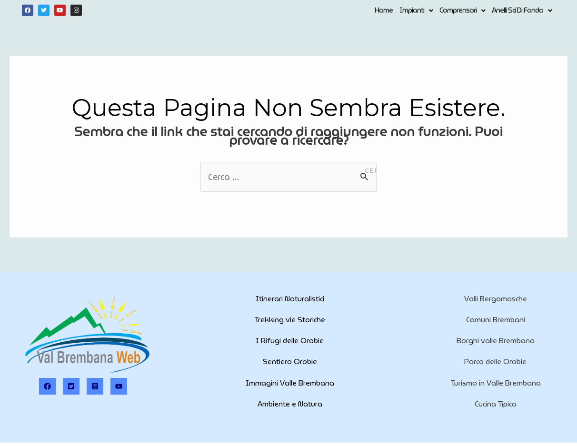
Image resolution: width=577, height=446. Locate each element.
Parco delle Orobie (495, 361)
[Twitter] (71, 386)
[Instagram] (95, 386)
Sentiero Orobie (290, 361)
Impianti (416, 10)
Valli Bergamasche (495, 299)
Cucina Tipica (496, 404)
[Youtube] (118, 386)
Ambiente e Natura (290, 404)
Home (384, 10)
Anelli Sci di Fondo (522, 10)
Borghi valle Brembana (496, 341)
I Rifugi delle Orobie (290, 341)
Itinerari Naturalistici (290, 299)
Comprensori (462, 10)
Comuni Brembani (495, 320)
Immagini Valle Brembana (290, 383)
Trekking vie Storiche (289, 320)
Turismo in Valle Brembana (495, 383)
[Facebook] (47, 386)
